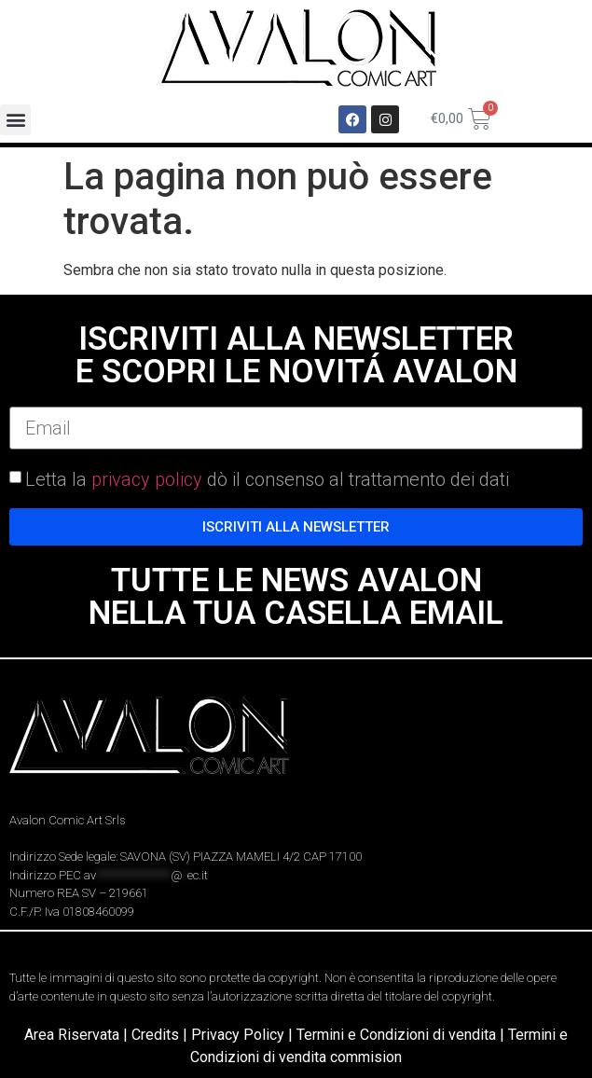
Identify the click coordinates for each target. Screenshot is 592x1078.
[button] (15, 119)
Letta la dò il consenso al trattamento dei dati (267, 479)
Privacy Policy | (243, 1034)
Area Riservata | (77, 1034)
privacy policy (146, 479)
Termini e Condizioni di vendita (396, 1034)
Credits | (161, 1034)
